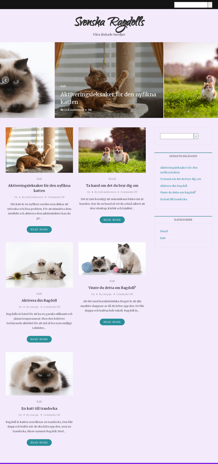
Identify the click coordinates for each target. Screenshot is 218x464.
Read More (39, 230)
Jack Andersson (74, 111)
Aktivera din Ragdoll (39, 301)
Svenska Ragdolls (109, 24)
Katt (63, 87)
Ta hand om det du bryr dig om (112, 187)
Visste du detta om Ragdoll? (112, 289)
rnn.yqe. (34, 308)
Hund (112, 179)
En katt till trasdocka (39, 409)
